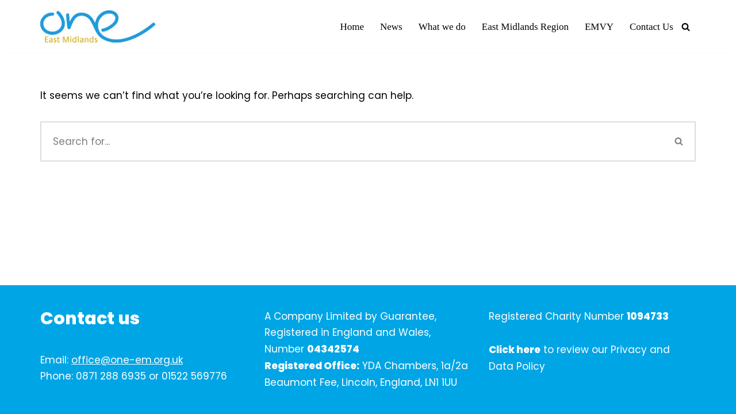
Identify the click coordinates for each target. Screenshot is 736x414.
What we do (442, 26)
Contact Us (651, 26)
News (391, 26)
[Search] (685, 26)
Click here (514, 349)
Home (352, 26)
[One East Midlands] (97, 26)
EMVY (599, 26)
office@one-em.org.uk (127, 360)
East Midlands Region (525, 26)
